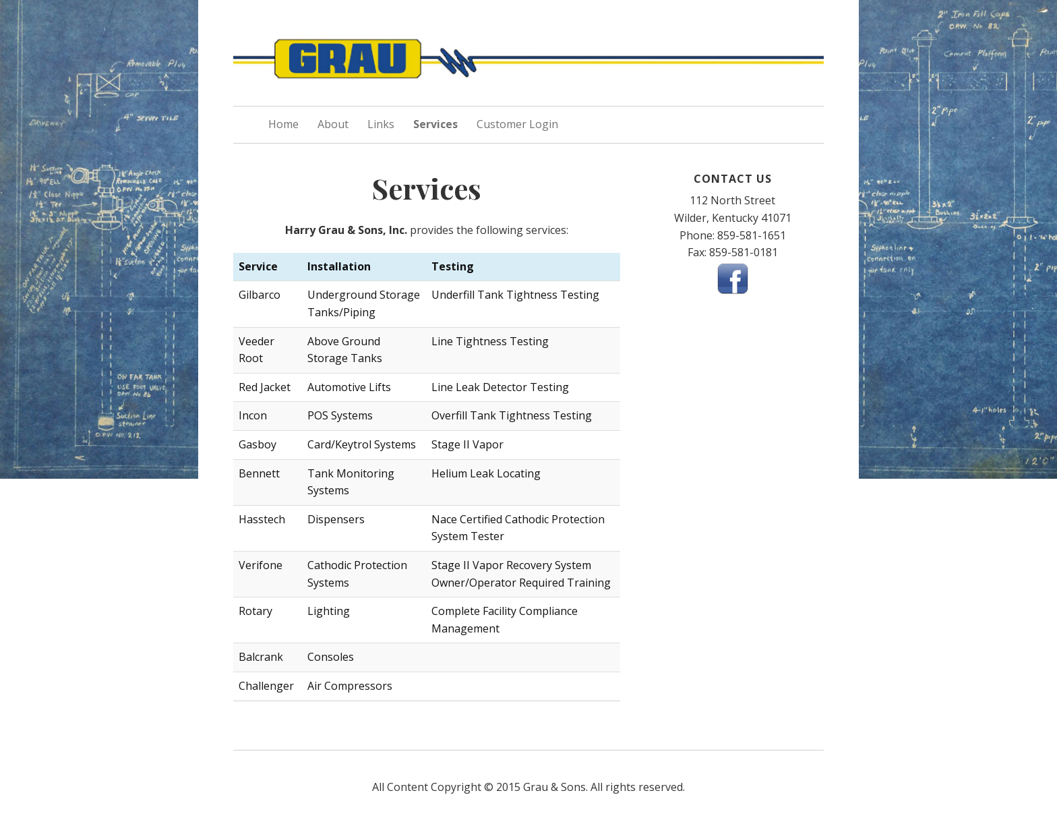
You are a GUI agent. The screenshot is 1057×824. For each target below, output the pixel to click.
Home (283, 124)
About (333, 124)
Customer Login (517, 124)
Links (380, 124)
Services (435, 124)
